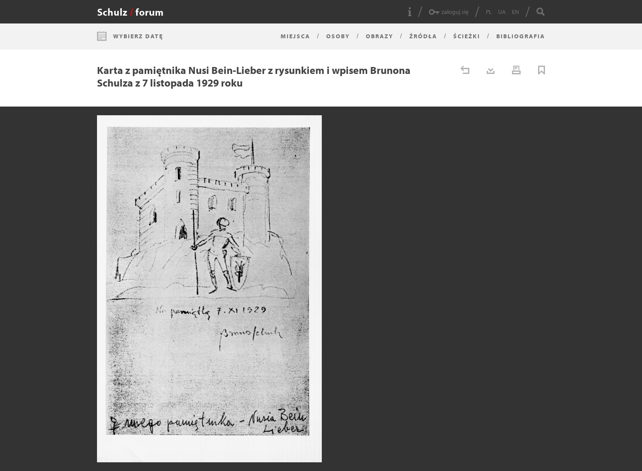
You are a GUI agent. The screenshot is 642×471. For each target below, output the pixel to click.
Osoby (338, 36)
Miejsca (295, 36)
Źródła (423, 36)
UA (502, 12)
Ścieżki (466, 36)
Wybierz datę (138, 36)
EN (515, 12)
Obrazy (379, 36)
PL (489, 12)
